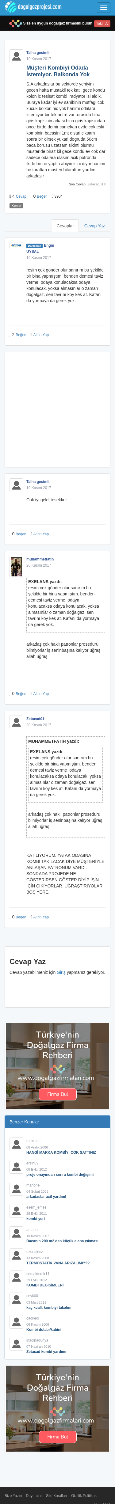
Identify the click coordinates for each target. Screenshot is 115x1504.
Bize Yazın (13, 1496)
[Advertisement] (57, 409)
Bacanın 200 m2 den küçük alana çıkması (62, 1241)
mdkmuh (33, 1141)
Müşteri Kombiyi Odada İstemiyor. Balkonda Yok (58, 71)
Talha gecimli (37, 53)
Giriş (61, 972)
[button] (104, 52)
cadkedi (32, 1318)
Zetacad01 (95, 184)
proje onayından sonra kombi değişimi (60, 1174)
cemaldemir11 (37, 1274)
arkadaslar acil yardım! (46, 1196)
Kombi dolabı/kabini (43, 1329)
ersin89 (32, 1163)
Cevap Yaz (94, 225)
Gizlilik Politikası (84, 1496)
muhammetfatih (40, 559)
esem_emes (36, 1207)
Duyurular (34, 1496)
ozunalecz (34, 1252)
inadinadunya (37, 1340)
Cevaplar (65, 225)
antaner (32, 1230)
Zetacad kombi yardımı (46, 1352)
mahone (33, 1185)
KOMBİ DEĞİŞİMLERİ (44, 1285)
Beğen (42, 196)
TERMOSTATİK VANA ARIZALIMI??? (58, 1263)
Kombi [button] (16, 205)
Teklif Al (102, 23)
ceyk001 (33, 1296)
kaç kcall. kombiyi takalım (48, 1307)
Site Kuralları (56, 1496)
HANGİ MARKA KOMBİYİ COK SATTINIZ (61, 1152)
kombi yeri (35, 1219)
